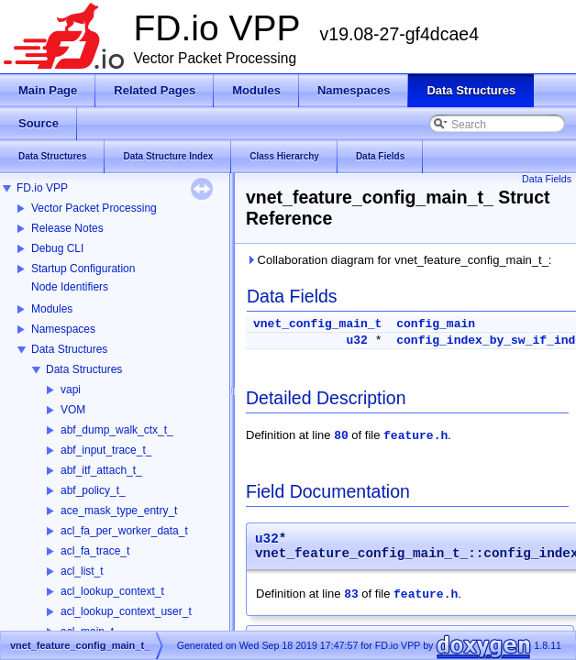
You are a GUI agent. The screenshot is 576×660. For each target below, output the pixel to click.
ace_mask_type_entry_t (119, 510)
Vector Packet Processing (94, 208)
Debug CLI (57, 248)
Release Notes (67, 228)
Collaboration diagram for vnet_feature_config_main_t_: (398, 260)
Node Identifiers (69, 286)
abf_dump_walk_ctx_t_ (117, 430)
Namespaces (63, 329)
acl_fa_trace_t (95, 550)
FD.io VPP (42, 188)
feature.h (415, 436)
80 (341, 436)
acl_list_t (82, 571)
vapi (71, 389)
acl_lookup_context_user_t (126, 611)
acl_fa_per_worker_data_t (124, 530)
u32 (356, 340)
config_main (435, 324)
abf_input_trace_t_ (106, 450)
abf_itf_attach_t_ (101, 470)
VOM (73, 409)
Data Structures (69, 349)
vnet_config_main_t (317, 324)
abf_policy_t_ (93, 490)
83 (351, 594)
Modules (51, 308)
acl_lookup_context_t (112, 591)
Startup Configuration (83, 268)
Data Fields (546, 178)
